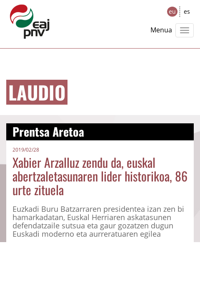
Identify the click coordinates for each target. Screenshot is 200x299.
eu (172, 11)
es (187, 11)
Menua (161, 29)
